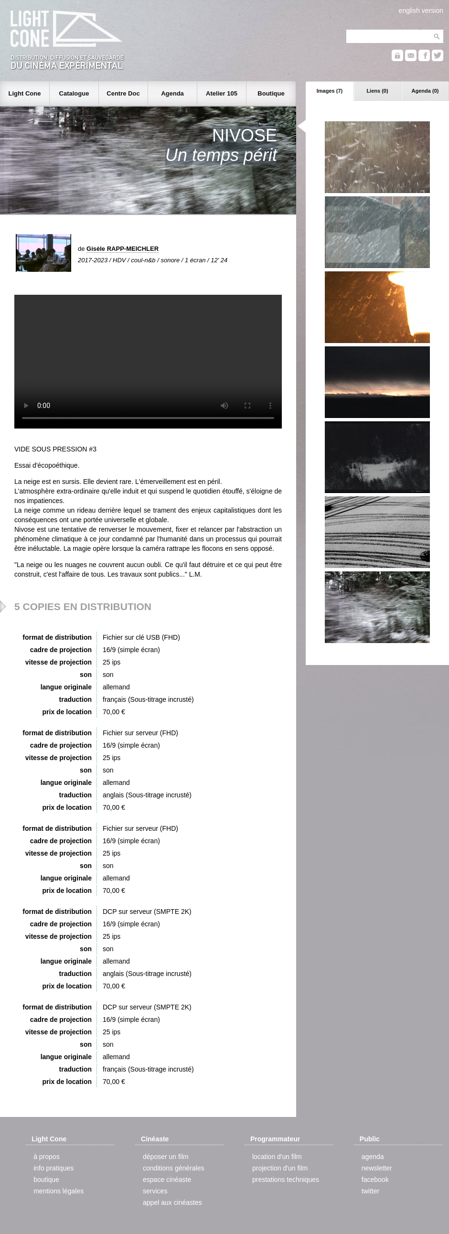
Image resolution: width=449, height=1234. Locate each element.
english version (421, 10)
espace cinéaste (167, 1179)
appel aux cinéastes (172, 1202)
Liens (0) (377, 91)
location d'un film (277, 1156)
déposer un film (166, 1156)
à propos (46, 1156)
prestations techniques (285, 1179)
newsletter (377, 1168)
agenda (373, 1156)
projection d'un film (280, 1168)
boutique (46, 1179)
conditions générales (173, 1168)
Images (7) (329, 91)
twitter (370, 1191)
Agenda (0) (425, 91)
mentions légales (58, 1191)
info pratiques (53, 1168)
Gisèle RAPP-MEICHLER (122, 248)
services (155, 1191)
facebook (375, 1179)
